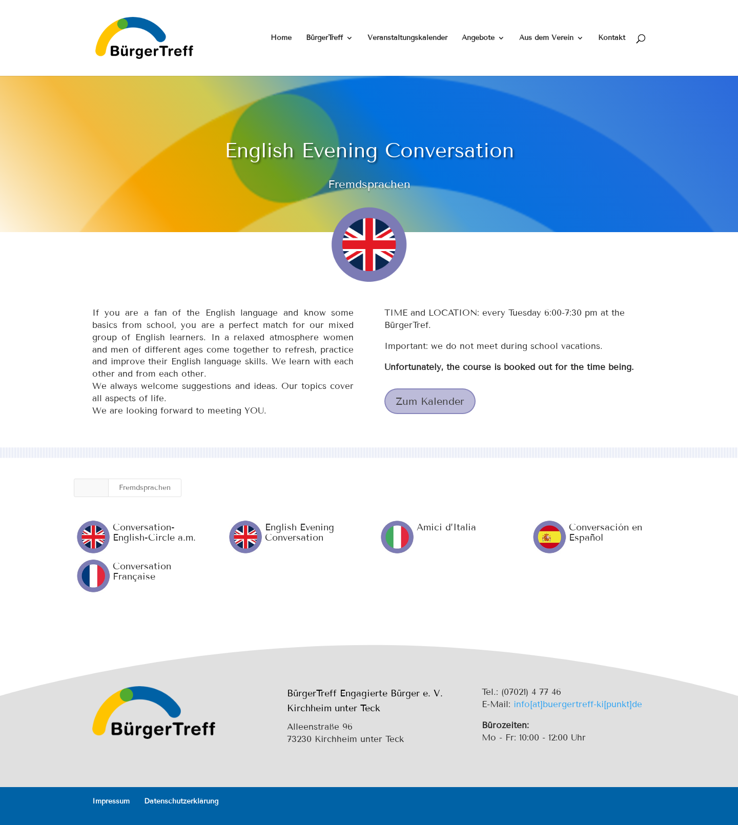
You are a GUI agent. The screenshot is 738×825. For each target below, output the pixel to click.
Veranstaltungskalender (407, 38)
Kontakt (611, 38)
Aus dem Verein (546, 38)
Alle (91, 487)
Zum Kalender (430, 401)
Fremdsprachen (145, 487)
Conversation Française (141, 571)
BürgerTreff (324, 38)
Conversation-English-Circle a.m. (153, 532)
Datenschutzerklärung (181, 801)
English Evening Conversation (299, 532)
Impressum (111, 801)
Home (281, 38)
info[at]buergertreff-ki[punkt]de (578, 704)
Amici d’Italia (446, 527)
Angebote (478, 38)
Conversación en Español (605, 532)
